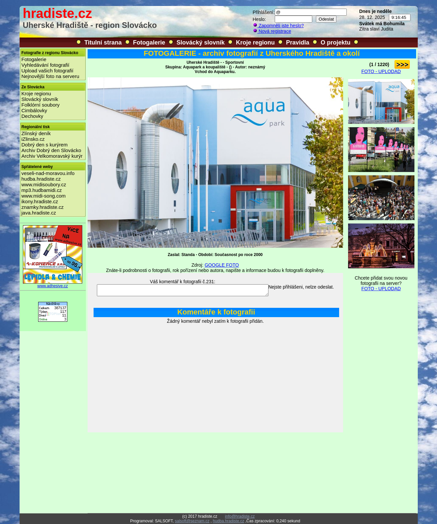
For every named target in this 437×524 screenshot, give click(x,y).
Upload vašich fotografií (48, 70)
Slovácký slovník (201, 42)
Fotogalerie (149, 42)
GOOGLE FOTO (222, 265)
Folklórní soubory (41, 105)
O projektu (335, 42)
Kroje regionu (255, 42)
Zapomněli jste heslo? (278, 25)
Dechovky (32, 116)
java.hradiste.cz (39, 213)
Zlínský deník (36, 133)
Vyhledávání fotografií (46, 65)
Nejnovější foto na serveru (50, 76)
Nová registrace (272, 31)
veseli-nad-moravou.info (48, 173)
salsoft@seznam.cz (192, 521)
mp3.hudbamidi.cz (42, 190)
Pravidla (297, 42)
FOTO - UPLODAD (381, 71)
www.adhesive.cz (53, 284)
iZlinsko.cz (33, 139)
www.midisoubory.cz (44, 184)
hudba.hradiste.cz (41, 179)
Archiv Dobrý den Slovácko (51, 150)
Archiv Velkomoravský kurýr (52, 156)
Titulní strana (103, 42)
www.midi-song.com (44, 196)
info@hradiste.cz (240, 516)
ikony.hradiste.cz (40, 201)
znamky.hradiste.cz (43, 207)
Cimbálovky (34, 110)
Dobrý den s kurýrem (45, 144)
